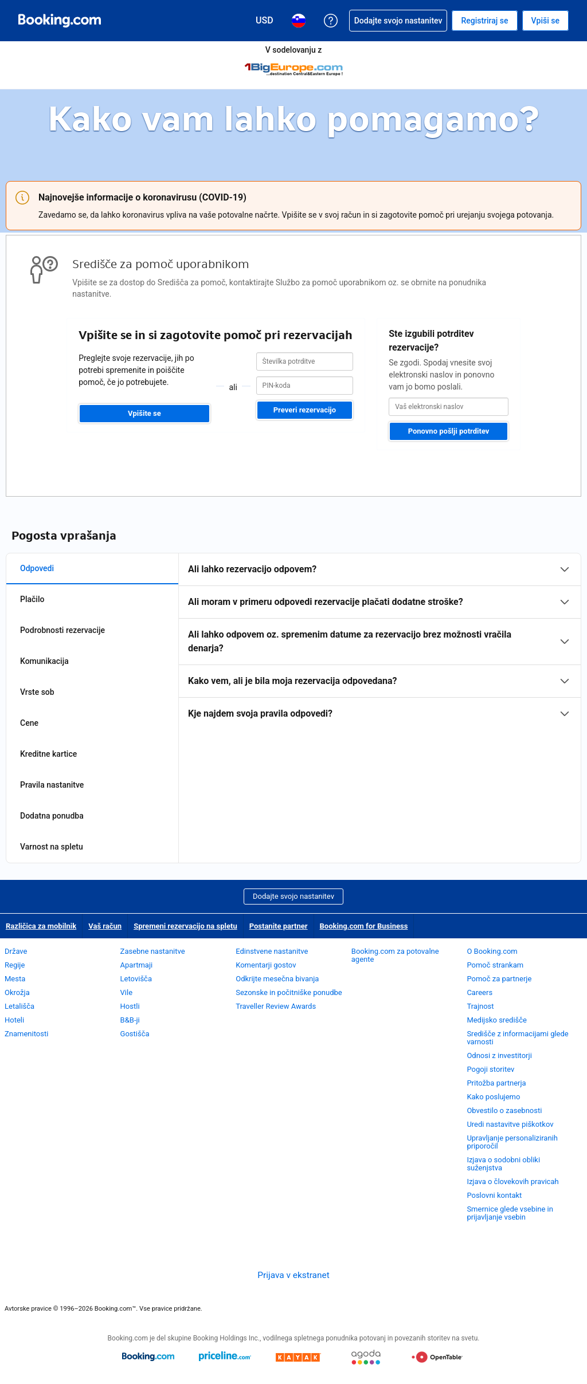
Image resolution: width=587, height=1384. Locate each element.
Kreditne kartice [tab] (48, 753)
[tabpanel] (380, 641)
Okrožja (17, 992)
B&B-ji (130, 1020)
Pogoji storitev (490, 1069)
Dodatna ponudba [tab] (52, 815)
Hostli (130, 1006)
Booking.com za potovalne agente (395, 955)
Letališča (19, 1006)
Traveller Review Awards (276, 1006)
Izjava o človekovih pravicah (512, 1181)
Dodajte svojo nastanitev (293, 896)
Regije (15, 965)
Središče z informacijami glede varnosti (517, 1037)
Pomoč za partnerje (499, 978)
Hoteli (14, 1020)
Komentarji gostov (266, 965)
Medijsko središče (497, 1020)
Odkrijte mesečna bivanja (277, 978)
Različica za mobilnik (41, 926)
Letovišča (136, 978)
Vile (126, 992)
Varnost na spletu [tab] (51, 846)
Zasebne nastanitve (152, 951)
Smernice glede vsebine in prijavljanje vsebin (510, 1213)
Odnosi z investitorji (499, 1055)
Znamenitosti (26, 1033)
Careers (479, 992)
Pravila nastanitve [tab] (52, 784)
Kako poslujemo (493, 1096)
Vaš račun (105, 926)
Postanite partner (278, 926)
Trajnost (480, 1006)
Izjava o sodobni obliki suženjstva (503, 1163)
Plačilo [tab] (32, 599)
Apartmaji (136, 965)
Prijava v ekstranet (293, 1275)
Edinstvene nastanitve (272, 951)
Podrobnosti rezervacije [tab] (62, 630)
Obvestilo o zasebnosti (504, 1110)
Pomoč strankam (495, 965)
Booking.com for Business (364, 926)
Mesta (15, 978)
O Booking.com (492, 951)
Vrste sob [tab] (37, 692)
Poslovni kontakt (494, 1195)
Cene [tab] (29, 723)
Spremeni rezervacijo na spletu (185, 926)
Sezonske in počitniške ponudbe (289, 992)
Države (16, 951)
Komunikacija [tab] (44, 661)
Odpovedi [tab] (37, 568)
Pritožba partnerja (496, 1083)
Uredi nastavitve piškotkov (510, 1124)
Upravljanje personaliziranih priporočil (512, 1142)
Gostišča (135, 1033)
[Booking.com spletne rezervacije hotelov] (59, 20)
